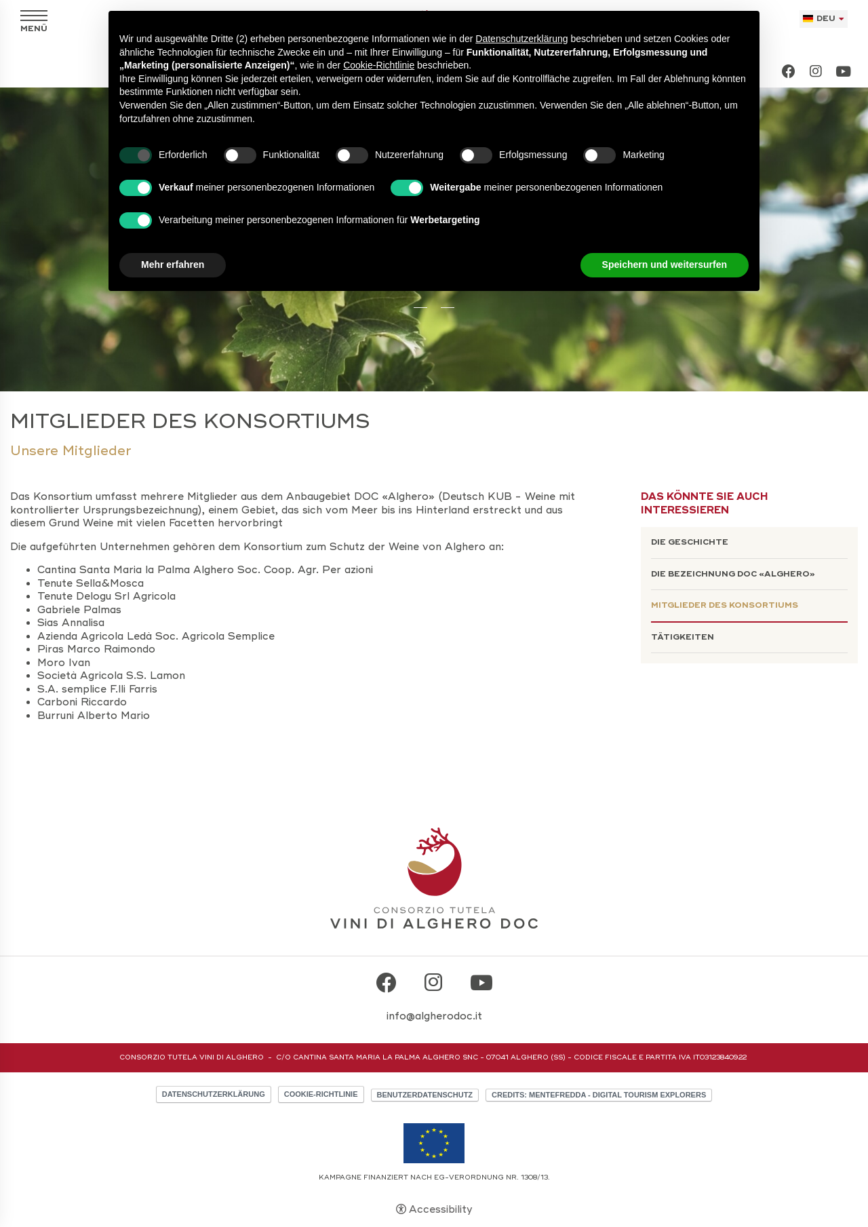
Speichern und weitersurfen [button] (664, 264)
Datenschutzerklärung (213, 1094)
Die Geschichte (689, 542)
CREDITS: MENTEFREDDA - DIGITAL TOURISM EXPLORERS (599, 1095)
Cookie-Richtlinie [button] (378, 65)
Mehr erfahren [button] (172, 264)
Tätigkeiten (682, 637)
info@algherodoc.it (434, 1016)
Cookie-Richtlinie (321, 1094)
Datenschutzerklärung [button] (521, 38)
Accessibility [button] (440, 1209)
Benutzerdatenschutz (425, 1095)
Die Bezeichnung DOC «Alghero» (733, 574)
